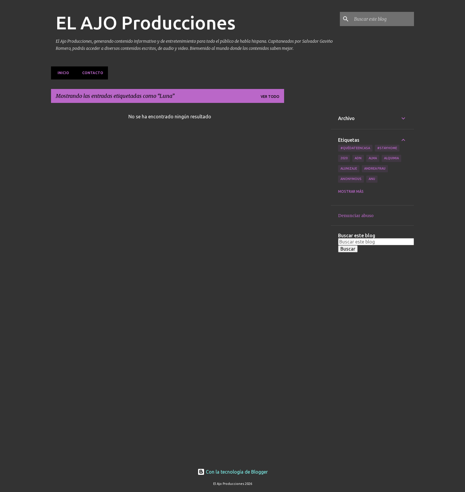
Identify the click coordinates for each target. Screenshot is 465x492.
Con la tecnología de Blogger (233, 472)
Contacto (90, 73)
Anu (372, 179)
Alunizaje (348, 168)
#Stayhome (387, 148)
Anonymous (351, 179)
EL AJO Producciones (145, 22)
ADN (358, 158)
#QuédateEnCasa (355, 148)
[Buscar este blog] (383, 19)
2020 (344, 158)
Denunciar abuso (356, 215)
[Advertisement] (308, 197)
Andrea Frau (375, 168)
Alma (373, 158)
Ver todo (270, 96)
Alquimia (391, 158)
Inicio (61, 73)
